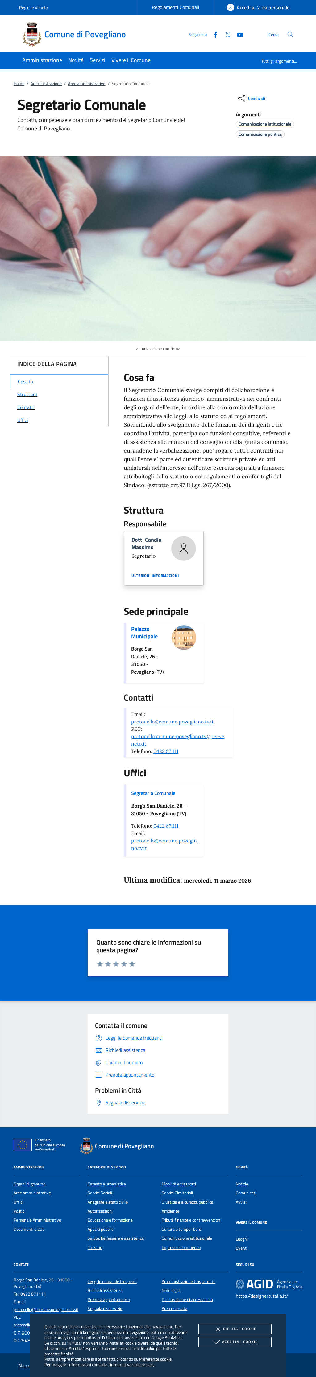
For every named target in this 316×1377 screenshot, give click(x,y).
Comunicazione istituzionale (187, 1238)
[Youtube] (237, 34)
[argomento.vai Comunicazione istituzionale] (265, 123)
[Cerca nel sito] (290, 34)
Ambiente (170, 1211)
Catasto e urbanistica (107, 1184)
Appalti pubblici (101, 1229)
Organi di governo (29, 1184)
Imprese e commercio (181, 1247)
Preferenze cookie (155, 1359)
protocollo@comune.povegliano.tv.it (172, 721)
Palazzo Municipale (144, 632)
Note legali (171, 1290)
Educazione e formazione (110, 1220)
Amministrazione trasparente (188, 1281)
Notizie (242, 1184)
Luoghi (242, 1239)
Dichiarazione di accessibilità (187, 1299)
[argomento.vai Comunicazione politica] (260, 134)
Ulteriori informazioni (155, 575)
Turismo (95, 1247)
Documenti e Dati (29, 1229)
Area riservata (174, 1308)
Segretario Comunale (153, 793)
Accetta (235, 1342)
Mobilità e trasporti (179, 1184)
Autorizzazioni (100, 1211)
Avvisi (241, 1202)
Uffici (18, 1202)
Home (19, 83)
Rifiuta (234, 1329)
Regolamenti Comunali (175, 7)
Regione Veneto (33, 7)
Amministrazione (46, 83)
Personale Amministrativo (37, 1220)
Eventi (241, 1248)
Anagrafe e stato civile (108, 1202)
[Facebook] (213, 34)
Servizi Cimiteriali (177, 1192)
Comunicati (246, 1192)
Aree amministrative (86, 83)
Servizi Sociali (100, 1192)
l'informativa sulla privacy (131, 1364)
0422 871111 (165, 751)
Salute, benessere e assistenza (116, 1238)
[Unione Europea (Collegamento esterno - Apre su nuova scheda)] (41, 1146)
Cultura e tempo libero (181, 1229)
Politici (19, 1211)
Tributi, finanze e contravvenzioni (191, 1220)
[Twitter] (225, 34)
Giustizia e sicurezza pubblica (187, 1202)
